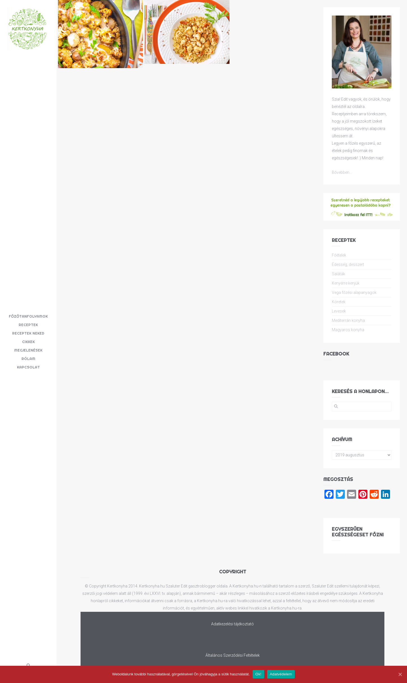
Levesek (339, 311)
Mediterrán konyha (348, 320)
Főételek (339, 255)
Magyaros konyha (348, 330)
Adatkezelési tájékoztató (232, 624)
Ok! (258, 674)
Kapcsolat (28, 367)
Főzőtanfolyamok (28, 316)
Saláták (338, 274)
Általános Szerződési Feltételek (232, 655)
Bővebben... (342, 172)
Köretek (338, 302)
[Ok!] (400, 674)
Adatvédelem (281, 674)
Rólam (28, 358)
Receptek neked (28, 333)
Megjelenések (28, 350)
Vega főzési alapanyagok (354, 292)
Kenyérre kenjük (346, 283)
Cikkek (28, 341)
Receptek (28, 324)
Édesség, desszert (348, 264)
